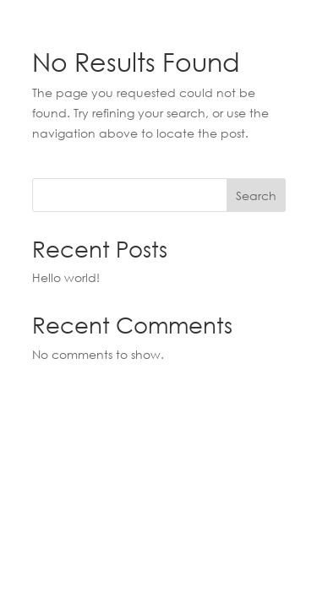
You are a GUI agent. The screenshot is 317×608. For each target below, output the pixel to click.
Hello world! (66, 277)
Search (256, 195)
